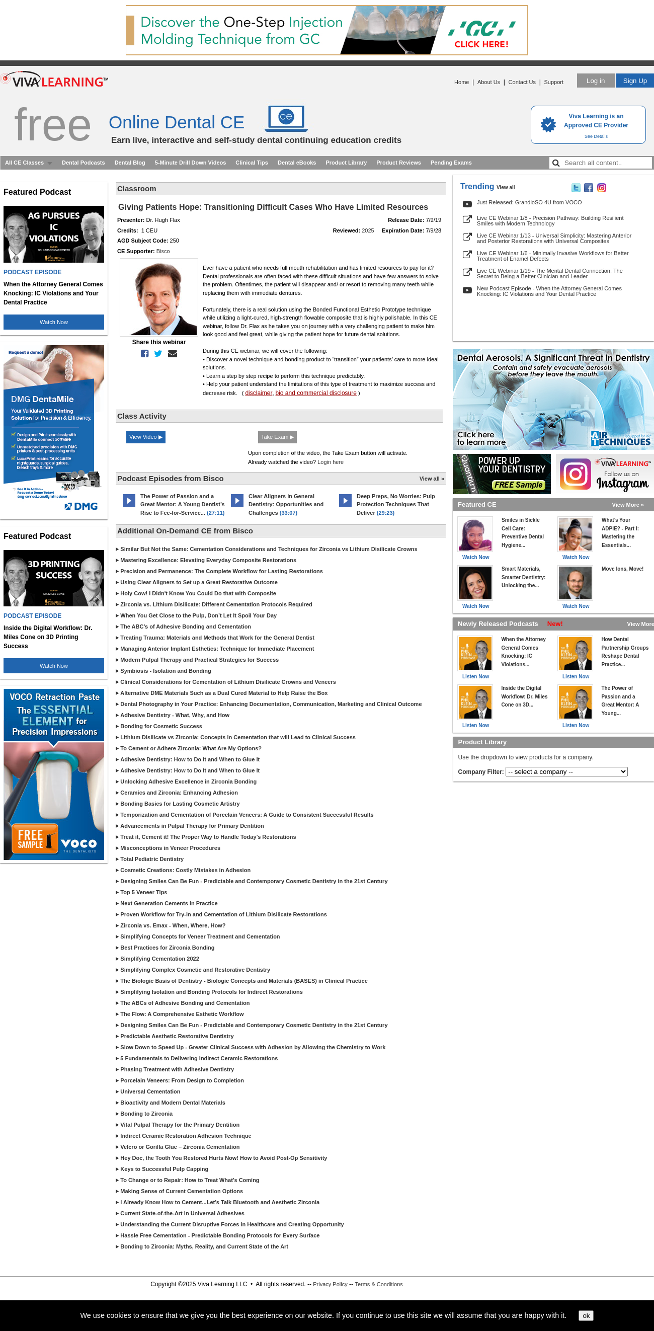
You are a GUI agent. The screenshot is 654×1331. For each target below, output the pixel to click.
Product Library (346, 163)
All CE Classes (24, 163)
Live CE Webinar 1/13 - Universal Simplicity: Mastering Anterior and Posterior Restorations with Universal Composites (554, 238)
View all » (432, 479)
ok (586, 1315)
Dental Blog (130, 163)
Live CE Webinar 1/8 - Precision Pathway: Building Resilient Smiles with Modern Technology (550, 220)
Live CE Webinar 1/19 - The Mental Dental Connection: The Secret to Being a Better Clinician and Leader (550, 273)
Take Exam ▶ (277, 437)
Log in (596, 81)
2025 (368, 230)
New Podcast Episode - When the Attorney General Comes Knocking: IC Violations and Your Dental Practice (549, 291)
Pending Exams (451, 163)
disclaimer (258, 393)
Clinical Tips (251, 163)
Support (553, 82)
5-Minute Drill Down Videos (190, 163)
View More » (628, 505)
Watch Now (54, 322)
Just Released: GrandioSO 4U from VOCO (529, 202)
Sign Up (635, 81)
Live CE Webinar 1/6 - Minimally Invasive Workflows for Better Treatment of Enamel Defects (553, 256)
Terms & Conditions (378, 1284)
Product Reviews (398, 163)
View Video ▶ (145, 437)
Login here (330, 462)
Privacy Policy (330, 1284)
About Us (488, 82)
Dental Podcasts (83, 163)
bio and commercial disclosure (316, 393)
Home (461, 82)
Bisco (163, 251)
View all (506, 187)
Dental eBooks (297, 163)
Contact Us (522, 82)
